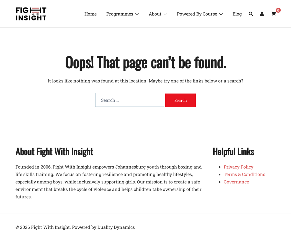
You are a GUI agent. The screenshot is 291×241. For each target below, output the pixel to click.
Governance (236, 182)
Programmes (119, 14)
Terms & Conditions (244, 174)
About (155, 14)
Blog (237, 14)
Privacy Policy (238, 167)
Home (90, 14)
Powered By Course (197, 14)
